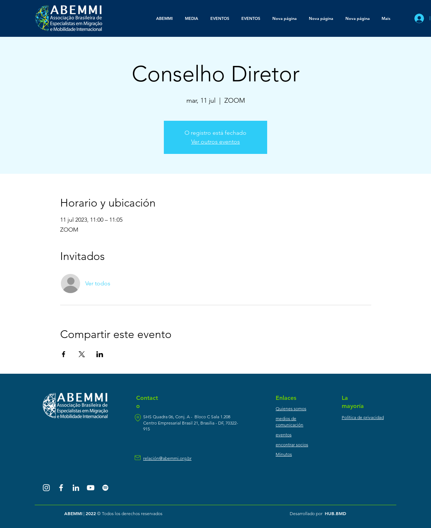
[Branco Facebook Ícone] (61, 487)
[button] (191, 18)
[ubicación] (137, 418)
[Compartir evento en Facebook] (63, 354)
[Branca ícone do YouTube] (90, 487)
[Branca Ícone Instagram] (46, 487)
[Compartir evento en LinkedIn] (99, 354)
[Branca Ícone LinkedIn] (75, 487)
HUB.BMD (335, 513)
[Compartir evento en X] (81, 354)
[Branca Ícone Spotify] (105, 487)
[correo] (137, 457)
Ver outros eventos (215, 141)
